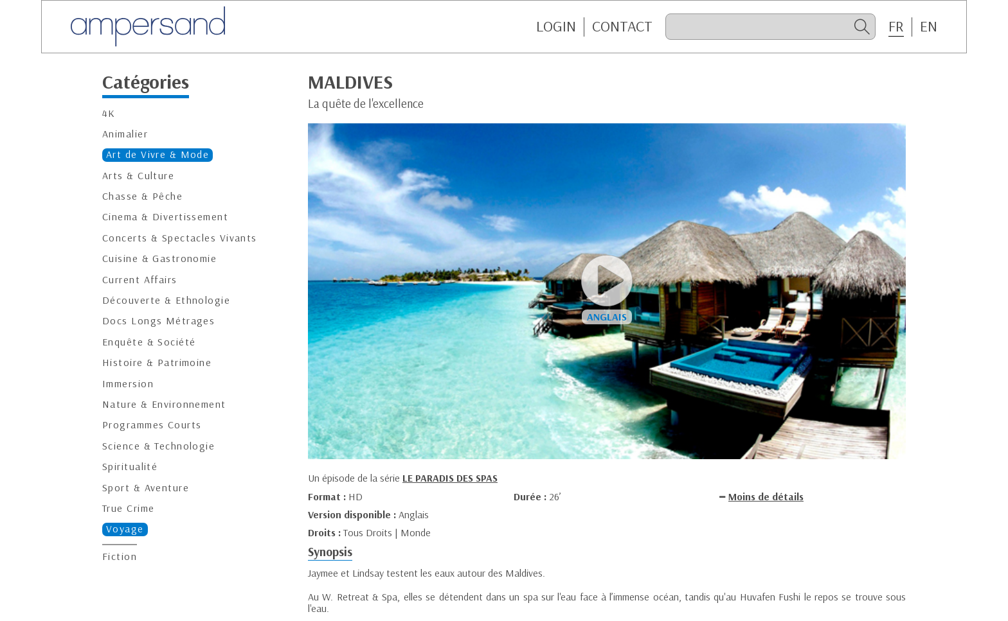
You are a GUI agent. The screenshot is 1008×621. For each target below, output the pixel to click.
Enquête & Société (148, 342)
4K (109, 113)
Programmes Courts (151, 425)
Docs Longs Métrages (158, 321)
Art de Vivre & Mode (157, 154)
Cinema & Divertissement (165, 217)
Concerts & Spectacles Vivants (179, 238)
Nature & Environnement (164, 404)
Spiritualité (130, 466)
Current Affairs (139, 280)
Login (556, 26)
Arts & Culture (138, 176)
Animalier (125, 134)
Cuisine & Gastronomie (159, 258)
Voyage (125, 529)
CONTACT (622, 26)
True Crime (128, 508)
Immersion (128, 384)
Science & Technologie (158, 446)
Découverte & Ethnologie (166, 300)
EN (928, 26)
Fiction (119, 556)
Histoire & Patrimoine (157, 362)
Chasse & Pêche (142, 196)
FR (896, 26)
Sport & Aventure (145, 488)
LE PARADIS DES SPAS (450, 477)
